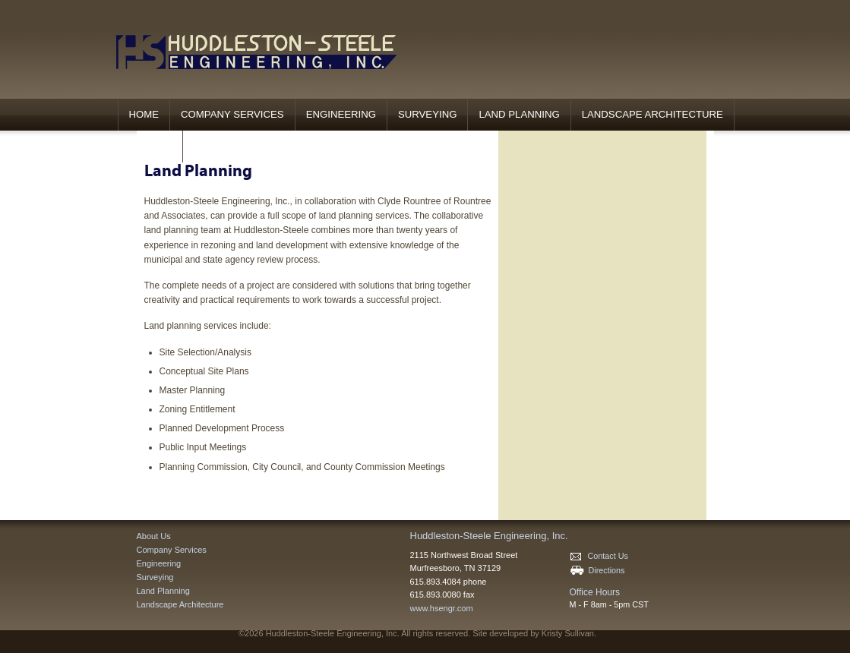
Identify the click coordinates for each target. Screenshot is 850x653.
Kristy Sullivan (568, 633)
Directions (597, 570)
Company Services (232, 114)
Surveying (427, 114)
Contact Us (599, 555)
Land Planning (519, 114)
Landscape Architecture (652, 114)
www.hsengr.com (441, 608)
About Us (154, 536)
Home (144, 114)
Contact (148, 146)
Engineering (341, 114)
